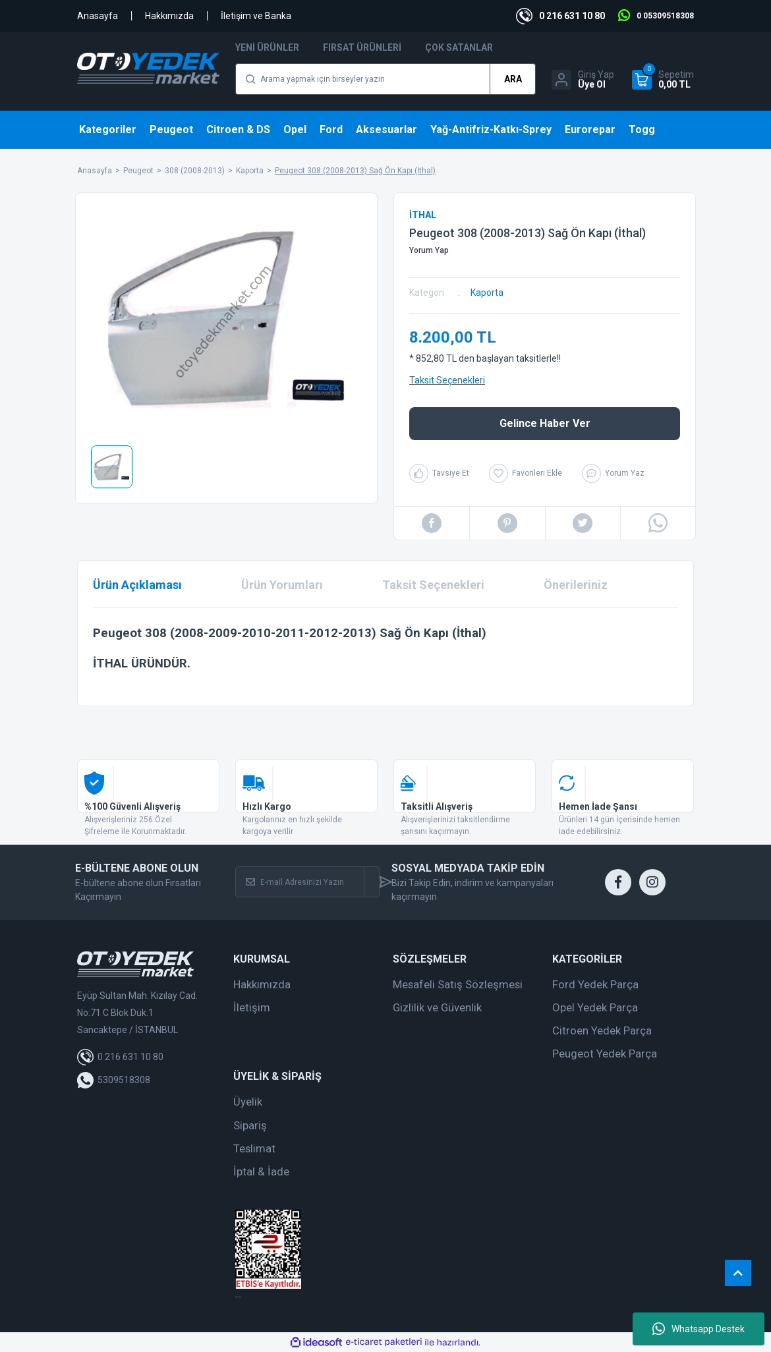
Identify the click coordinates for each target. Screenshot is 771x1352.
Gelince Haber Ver (545, 423)
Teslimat (254, 1148)
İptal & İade (261, 1171)
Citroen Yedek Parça (602, 1030)
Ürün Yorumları (282, 585)
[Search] (385, 79)
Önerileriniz (576, 585)
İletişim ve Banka (256, 16)
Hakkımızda (169, 16)
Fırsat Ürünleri (362, 47)
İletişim (251, 1007)
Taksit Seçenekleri (447, 380)
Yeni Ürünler (267, 47)
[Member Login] (583, 80)
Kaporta (487, 292)
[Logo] (148, 68)
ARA (513, 79)
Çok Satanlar (459, 47)
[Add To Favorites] (525, 473)
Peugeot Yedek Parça (604, 1053)
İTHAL (422, 215)
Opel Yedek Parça (595, 1007)
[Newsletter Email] (300, 882)
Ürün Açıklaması (137, 585)
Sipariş (250, 1125)
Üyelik (247, 1101)
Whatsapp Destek (698, 1329)
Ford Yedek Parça (595, 984)
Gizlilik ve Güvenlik (437, 1007)
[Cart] (663, 80)
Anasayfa (97, 16)
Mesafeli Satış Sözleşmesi (458, 984)
